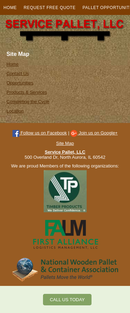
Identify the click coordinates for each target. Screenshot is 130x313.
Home (10, 7)
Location (15, 111)
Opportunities (20, 82)
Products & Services (27, 92)
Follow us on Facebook (39, 132)
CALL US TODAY (67, 299)
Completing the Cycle (28, 101)
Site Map (65, 143)
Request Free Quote (50, 7)
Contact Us (18, 73)
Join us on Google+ (94, 132)
